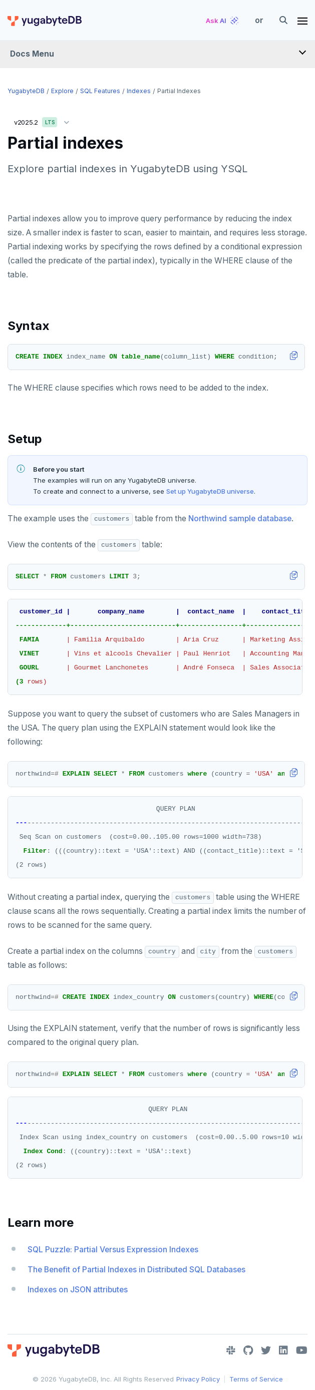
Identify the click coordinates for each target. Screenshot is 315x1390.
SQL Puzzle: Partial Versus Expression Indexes (113, 1249)
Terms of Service (256, 1379)
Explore (62, 91)
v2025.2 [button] (44, 120)
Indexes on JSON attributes (78, 1289)
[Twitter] (266, 1350)
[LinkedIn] (283, 1350)
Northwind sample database (239, 518)
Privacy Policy (198, 1379)
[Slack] (230, 1350)
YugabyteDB (26, 91)
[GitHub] (248, 1350)
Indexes (139, 91)
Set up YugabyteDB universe (210, 491)
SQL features (100, 91)
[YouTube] (301, 1350)
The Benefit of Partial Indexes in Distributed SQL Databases (136, 1269)
